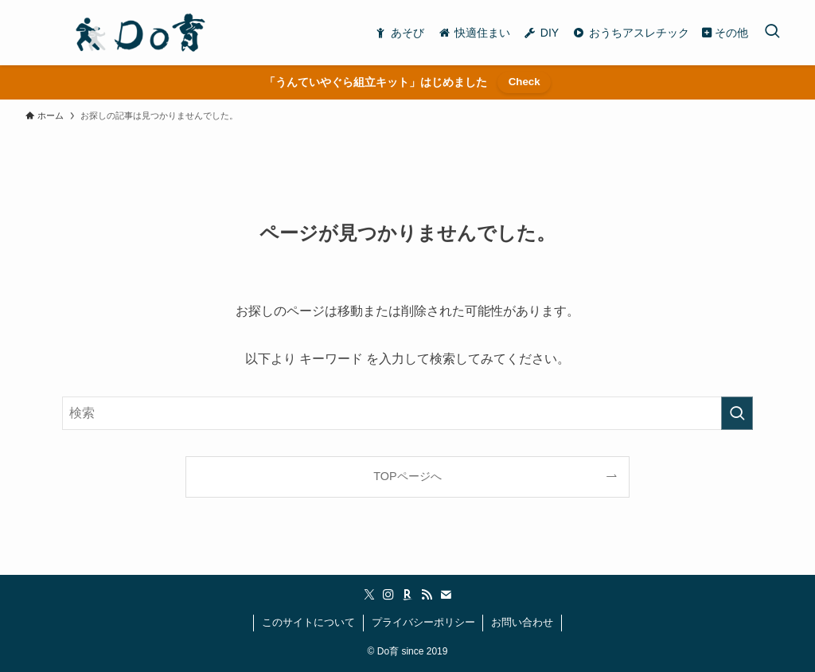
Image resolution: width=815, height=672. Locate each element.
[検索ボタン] (772, 32)
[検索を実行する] (737, 413)
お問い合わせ (522, 622)
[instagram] (388, 595)
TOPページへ (407, 476)
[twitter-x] (369, 595)
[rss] (426, 595)
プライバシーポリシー (423, 622)
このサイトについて (308, 622)
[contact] (446, 595)
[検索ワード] (407, 413)
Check (524, 82)
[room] (407, 595)
